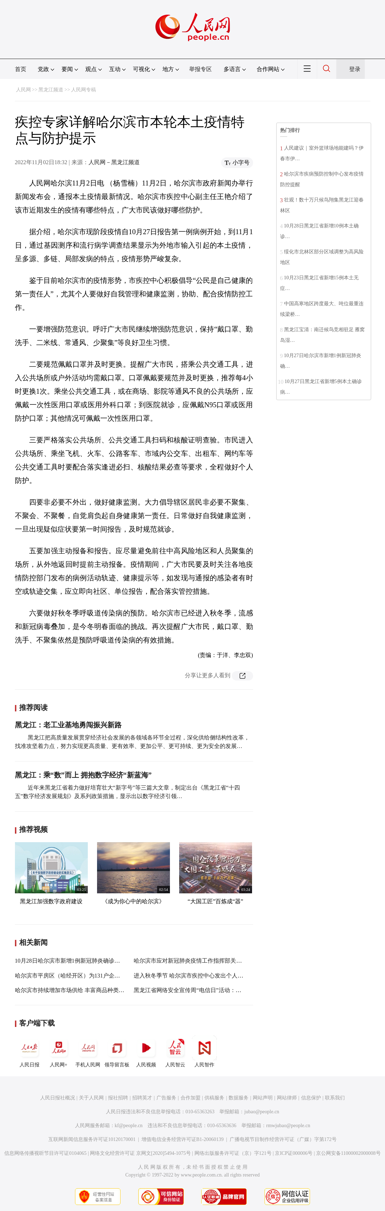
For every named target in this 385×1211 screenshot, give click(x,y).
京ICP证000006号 (293, 1153)
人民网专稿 (83, 89)
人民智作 (204, 1051)
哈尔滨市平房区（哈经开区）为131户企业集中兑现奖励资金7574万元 (101, 976)
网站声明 (263, 1097)
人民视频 (146, 1051)
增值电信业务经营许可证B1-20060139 (182, 1139)
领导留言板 (117, 1051)
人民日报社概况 (57, 1097)
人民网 (23, 89)
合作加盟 (190, 1097)
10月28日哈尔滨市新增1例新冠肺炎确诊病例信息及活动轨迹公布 (96, 961)
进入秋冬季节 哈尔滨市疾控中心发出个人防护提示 (197, 976)
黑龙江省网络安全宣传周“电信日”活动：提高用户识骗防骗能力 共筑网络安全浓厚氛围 (242, 990)
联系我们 (335, 1097)
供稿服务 (214, 1097)
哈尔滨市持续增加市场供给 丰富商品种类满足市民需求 (84, 990)
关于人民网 (91, 1097)
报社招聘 (118, 1097)
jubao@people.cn (261, 1111)
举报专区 (200, 69)
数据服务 (238, 1097)
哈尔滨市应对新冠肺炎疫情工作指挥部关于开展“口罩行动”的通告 (216, 961)
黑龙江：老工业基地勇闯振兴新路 (68, 725)
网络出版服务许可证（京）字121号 (233, 1153)
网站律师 (287, 1097)
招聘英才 (142, 1097)
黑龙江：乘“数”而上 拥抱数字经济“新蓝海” (83, 775)
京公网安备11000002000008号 (348, 1153)
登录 (354, 69)
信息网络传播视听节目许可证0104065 (45, 1153)
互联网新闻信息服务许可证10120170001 (91, 1139)
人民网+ (58, 1051)
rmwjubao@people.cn (288, 1125)
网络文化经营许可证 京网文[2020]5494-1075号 (140, 1153)
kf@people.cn (129, 1125)
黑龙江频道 (50, 89)
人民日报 (29, 1051)
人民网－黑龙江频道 (114, 162)
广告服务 (166, 1097)
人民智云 (175, 1051)
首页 (20, 69)
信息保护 (311, 1097)
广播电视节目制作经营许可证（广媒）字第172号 (283, 1139)
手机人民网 (87, 1051)
